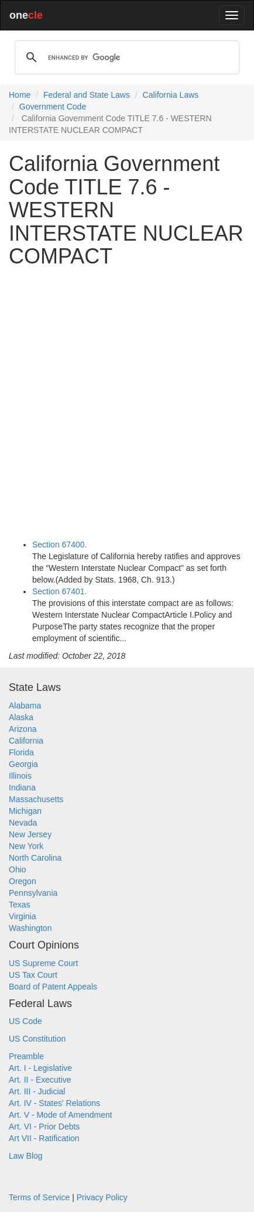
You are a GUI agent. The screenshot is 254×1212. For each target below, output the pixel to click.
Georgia (23, 764)
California (26, 740)
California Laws (171, 95)
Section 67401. (59, 591)
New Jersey (30, 834)
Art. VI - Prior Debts (44, 1126)
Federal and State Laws (86, 95)
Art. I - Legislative (40, 1068)
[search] (125, 57)
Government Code (52, 106)
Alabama (25, 705)
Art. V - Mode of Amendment (60, 1114)
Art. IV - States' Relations (54, 1103)
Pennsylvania (33, 893)
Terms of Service (39, 1197)
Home (19, 95)
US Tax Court (33, 975)
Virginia (22, 916)
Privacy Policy (102, 1197)
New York (26, 846)
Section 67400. (59, 544)
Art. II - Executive (40, 1079)
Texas (19, 904)
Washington (30, 928)
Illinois (20, 775)
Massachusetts (36, 799)
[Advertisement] (127, 403)
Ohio (17, 869)
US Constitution (37, 1038)
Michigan (25, 811)
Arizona (22, 729)
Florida (21, 752)
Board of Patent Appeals (53, 986)
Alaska (21, 717)
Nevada (23, 822)
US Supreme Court (43, 963)
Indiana (22, 787)
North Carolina (35, 857)
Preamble (26, 1056)
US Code (25, 1021)
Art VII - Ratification (44, 1138)
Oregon (22, 881)
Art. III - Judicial (37, 1091)
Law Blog (26, 1155)
